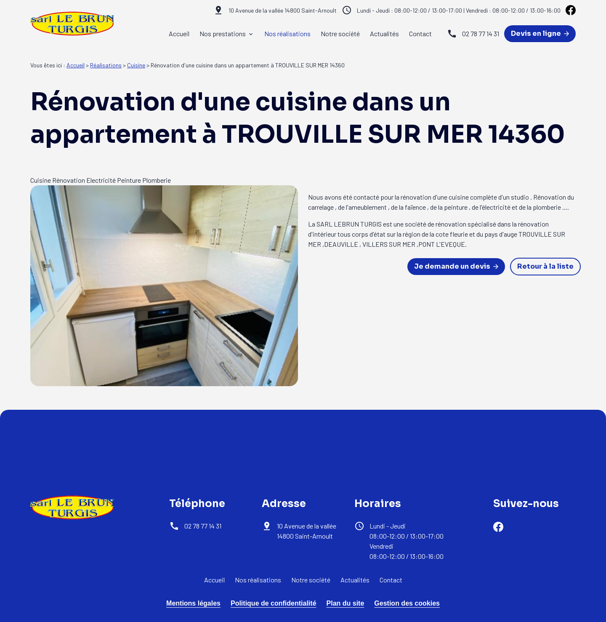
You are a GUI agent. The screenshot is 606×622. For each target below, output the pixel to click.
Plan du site (345, 603)
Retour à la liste (545, 266)
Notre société (340, 33)
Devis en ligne (540, 33)
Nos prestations (222, 33)
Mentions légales (193, 603)
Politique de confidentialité (273, 603)
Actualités (384, 33)
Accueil (179, 33)
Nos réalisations (287, 33)
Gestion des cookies (407, 603)
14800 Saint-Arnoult (283, 10)
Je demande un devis (456, 266)
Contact (420, 33)
